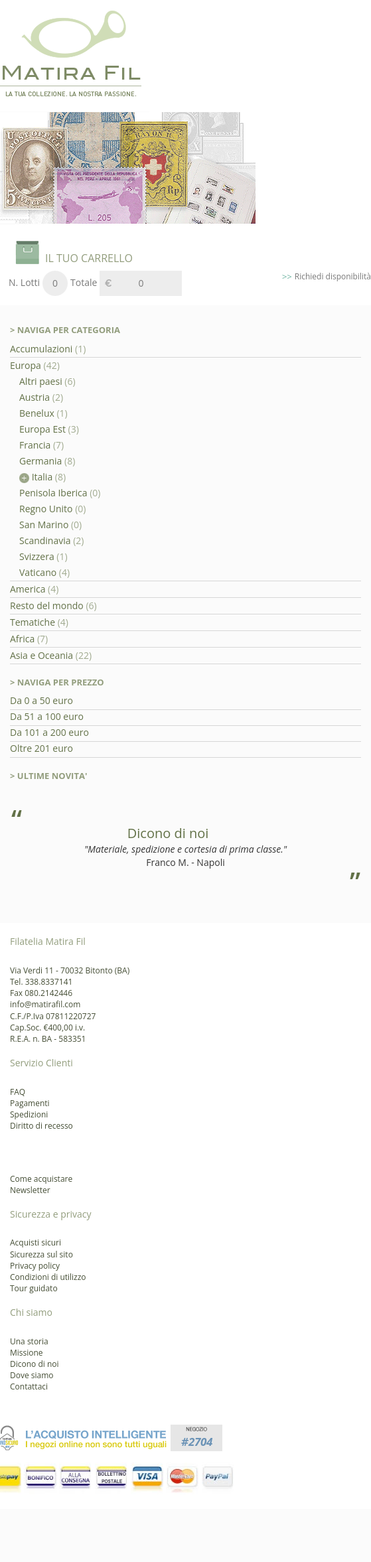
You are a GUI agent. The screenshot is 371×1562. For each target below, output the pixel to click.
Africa (22, 638)
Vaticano (37, 572)
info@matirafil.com (45, 1004)
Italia (35, 476)
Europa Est (42, 429)
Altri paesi (40, 381)
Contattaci (29, 1386)
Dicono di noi (34, 1364)
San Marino (43, 524)
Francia (34, 445)
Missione (26, 1352)
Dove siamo (32, 1375)
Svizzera (36, 556)
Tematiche (32, 622)
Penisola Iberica (53, 492)
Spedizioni (29, 1114)
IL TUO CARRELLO (89, 258)
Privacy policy (35, 1265)
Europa (27, 365)
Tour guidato (34, 1288)
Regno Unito (46, 508)
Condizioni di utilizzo (48, 1277)
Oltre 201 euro (41, 748)
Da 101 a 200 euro (49, 732)
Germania (40, 461)
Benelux (36, 413)
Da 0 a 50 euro (41, 700)
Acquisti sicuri (35, 1242)
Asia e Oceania (41, 655)
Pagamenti (30, 1103)
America (27, 589)
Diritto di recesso (41, 1125)
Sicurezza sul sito (41, 1254)
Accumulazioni (42, 348)
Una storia (29, 1341)
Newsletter (30, 1190)
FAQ (17, 1092)
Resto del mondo (47, 605)
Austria (34, 397)
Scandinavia (45, 540)
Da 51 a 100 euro (47, 716)
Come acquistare (41, 1178)
